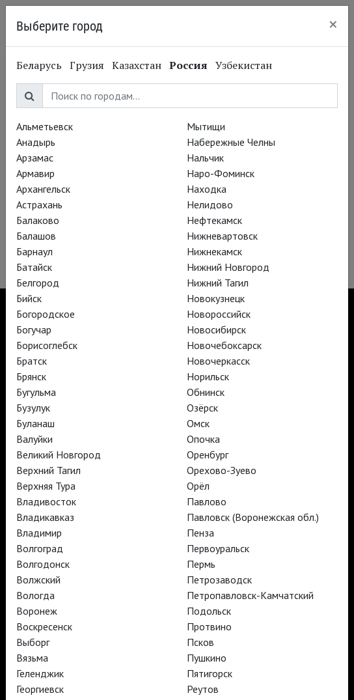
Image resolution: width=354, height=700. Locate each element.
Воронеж (36, 610)
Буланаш (35, 423)
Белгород (37, 282)
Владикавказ (45, 517)
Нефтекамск (214, 220)
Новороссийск (219, 313)
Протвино (209, 626)
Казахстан (136, 65)
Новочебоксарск (224, 345)
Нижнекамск (214, 251)
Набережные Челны (231, 141)
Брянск (31, 376)
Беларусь (39, 65)
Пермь (201, 563)
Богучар (33, 329)
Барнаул (34, 251)
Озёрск (202, 407)
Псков (200, 642)
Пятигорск (209, 673)
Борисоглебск (46, 345)
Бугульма (36, 392)
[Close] (333, 24)
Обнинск (206, 392)
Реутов (203, 688)
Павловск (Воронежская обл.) (253, 517)
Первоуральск (218, 548)
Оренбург (207, 454)
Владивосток (46, 501)
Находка (206, 188)
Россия (188, 65)
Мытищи (206, 126)
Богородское (45, 313)
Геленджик (40, 673)
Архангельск (43, 188)
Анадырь (35, 141)
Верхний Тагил (48, 470)
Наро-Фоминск (220, 173)
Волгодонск (43, 563)
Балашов (36, 235)
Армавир (35, 173)
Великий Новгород (58, 454)
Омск (198, 423)
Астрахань (39, 204)
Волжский (38, 579)
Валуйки (34, 438)
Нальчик (205, 157)
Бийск (29, 298)
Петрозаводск (219, 579)
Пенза (200, 532)
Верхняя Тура (45, 485)
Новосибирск (216, 329)
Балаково (37, 220)
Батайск (34, 266)
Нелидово (210, 204)
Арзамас (34, 157)
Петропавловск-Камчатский (250, 595)
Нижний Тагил (218, 282)
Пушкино (206, 657)
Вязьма (32, 657)
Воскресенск (44, 626)
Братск (31, 360)
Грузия (87, 65)
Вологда (35, 595)
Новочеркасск (218, 360)
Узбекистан (243, 65)
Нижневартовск (222, 235)
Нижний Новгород (228, 266)
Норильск (208, 376)
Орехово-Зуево (221, 470)
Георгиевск (40, 688)
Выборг (32, 642)
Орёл (198, 485)
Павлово (206, 501)
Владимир (39, 532)
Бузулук (33, 407)
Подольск (209, 610)
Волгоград (39, 548)
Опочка (203, 438)
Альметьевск (44, 126)
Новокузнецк (216, 298)
